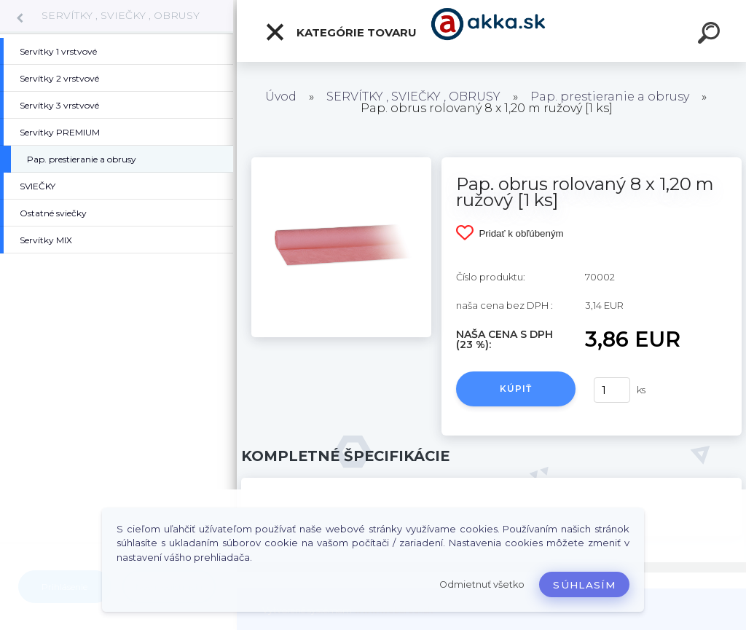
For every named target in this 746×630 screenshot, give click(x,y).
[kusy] (612, 390)
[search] (711, 35)
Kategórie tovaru (340, 32)
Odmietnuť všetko (482, 584)
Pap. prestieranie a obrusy (609, 96)
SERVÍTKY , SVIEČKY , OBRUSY (121, 15)
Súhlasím (584, 585)
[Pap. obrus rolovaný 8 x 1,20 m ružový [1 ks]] (341, 162)
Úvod (281, 96)
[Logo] (491, 31)
